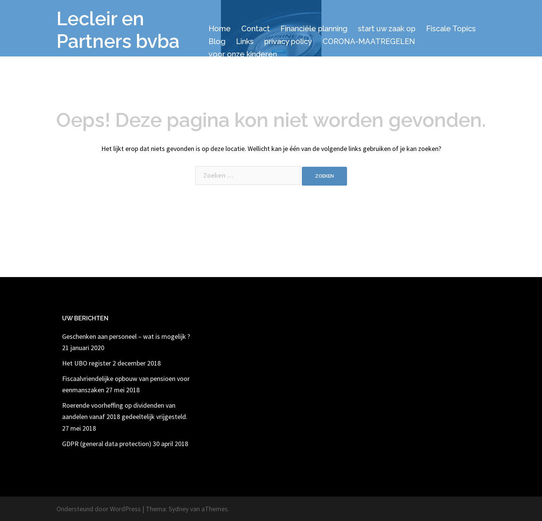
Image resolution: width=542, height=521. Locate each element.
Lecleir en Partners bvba (118, 30)
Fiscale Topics (451, 28)
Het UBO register (86, 363)
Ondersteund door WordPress (98, 508)
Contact (255, 28)
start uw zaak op (387, 28)
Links (245, 41)
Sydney (179, 508)
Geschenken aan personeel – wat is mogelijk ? (126, 336)
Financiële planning (313, 28)
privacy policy (288, 41)
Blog (217, 41)
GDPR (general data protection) (106, 443)
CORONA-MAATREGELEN (369, 41)
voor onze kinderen (243, 54)
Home (220, 28)
